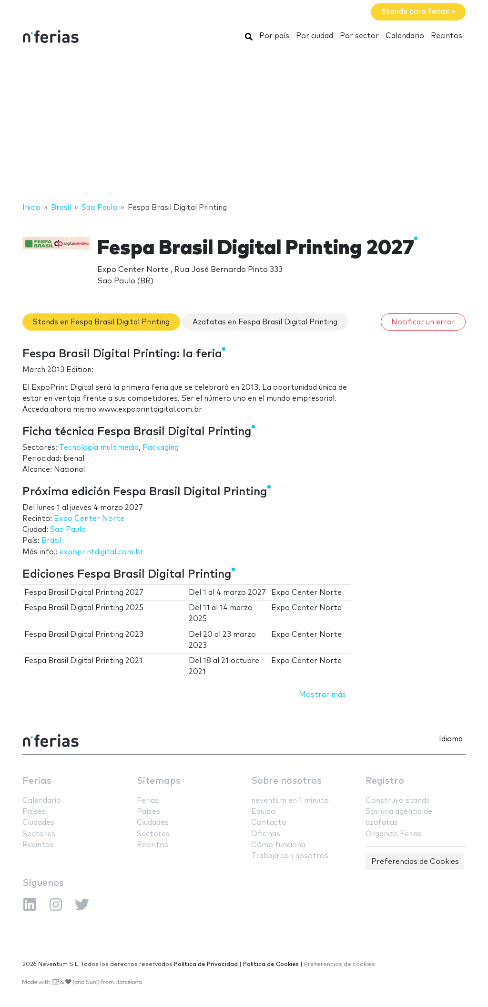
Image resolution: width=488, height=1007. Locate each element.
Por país (274, 36)
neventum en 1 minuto (290, 800)
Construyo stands (398, 800)
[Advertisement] (244, 125)
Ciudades (38, 822)
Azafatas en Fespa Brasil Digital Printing (265, 322)
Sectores (38, 834)
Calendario (405, 36)
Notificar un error (423, 322)
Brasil (51, 540)
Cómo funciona (278, 845)
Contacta (268, 822)
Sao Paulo (68, 529)
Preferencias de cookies (339, 964)
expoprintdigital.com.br (101, 552)
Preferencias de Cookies (415, 861)
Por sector (359, 36)
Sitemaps (159, 781)
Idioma (451, 739)
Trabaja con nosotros (289, 856)
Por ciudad (314, 36)
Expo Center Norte (89, 518)
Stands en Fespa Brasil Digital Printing (101, 322)
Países (34, 811)
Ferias (36, 781)
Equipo (263, 811)
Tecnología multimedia (99, 447)
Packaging (160, 447)
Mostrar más (322, 694)
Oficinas (265, 834)
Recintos (446, 36)
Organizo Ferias (394, 834)
